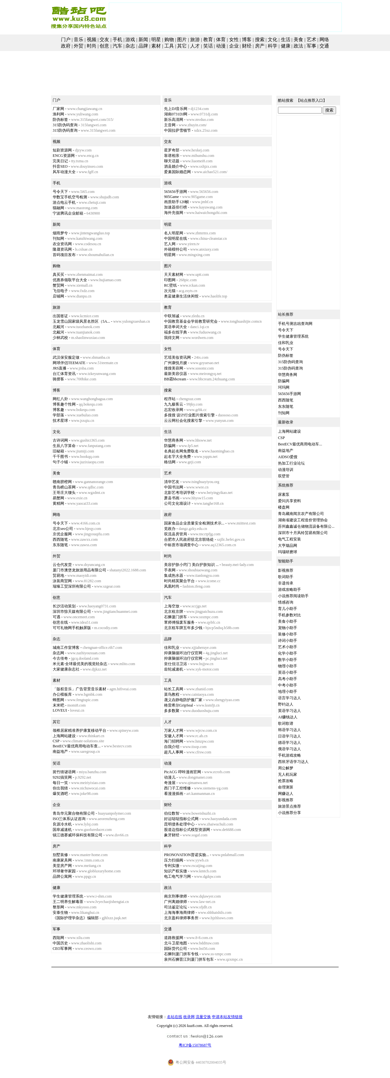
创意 (104, 45)
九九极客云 (173, 404)
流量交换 (203, 1017)
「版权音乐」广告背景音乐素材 (79, 689)
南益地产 (60, 751)
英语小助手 (287, 672)
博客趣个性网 (64, 404)
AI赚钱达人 (287, 717)
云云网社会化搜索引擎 (183, 420)
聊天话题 (171, 161)
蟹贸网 (58, 285)
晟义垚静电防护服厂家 (183, 700)
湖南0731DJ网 (175, 114)
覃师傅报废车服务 (179, 622)
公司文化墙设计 (177, 503)
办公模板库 (62, 694)
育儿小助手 (287, 608)
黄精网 (58, 503)
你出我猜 (60, 788)
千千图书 (60, 456)
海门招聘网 (173, 741)
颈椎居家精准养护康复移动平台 (79, 730)
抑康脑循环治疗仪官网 (183, 653)
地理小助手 (287, 691)
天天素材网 (173, 274)
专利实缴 (171, 865)
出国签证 (60, 316)
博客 (246, 39)
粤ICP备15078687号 (195, 1045)
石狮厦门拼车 (175, 617)
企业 (234, 45)
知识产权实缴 (175, 871)
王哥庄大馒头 (64, 492)
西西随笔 (60, 539)
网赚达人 (285, 793)
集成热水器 (173, 575)
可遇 (56, 617)
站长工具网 (173, 689)
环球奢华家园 (64, 871)
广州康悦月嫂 (175, 363)
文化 (272, 39)
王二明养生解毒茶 (68, 901)
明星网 (170, 255)
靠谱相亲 (171, 155)
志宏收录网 (173, 409)
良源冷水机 (62, 824)
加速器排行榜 (175, 207)
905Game (171, 196)
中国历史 (60, 943)
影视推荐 (285, 570)
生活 (285, 39)
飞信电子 (60, 291)
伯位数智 (171, 813)
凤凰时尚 (171, 586)
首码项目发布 (64, 255)
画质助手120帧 (176, 202)
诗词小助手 (287, 640)
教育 (208, 39)
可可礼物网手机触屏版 (72, 628)
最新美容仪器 (175, 373)
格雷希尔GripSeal (178, 705)
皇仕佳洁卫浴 (175, 664)
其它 (182, 45)
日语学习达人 (289, 736)
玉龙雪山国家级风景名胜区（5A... (81, 321)
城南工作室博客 (66, 647)
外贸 (78, 45)
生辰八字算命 (64, 446)
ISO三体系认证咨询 (69, 819)
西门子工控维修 (177, 788)
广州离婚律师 (175, 901)
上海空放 (171, 606)
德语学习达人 (289, 742)
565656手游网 (175, 191)
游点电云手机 (64, 202)
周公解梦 (285, 768)
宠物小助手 (287, 628)
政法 (298, 45)
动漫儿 (170, 777)
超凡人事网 (173, 752)
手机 (117, 39)
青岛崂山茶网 (64, 487)
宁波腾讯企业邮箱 (68, 213)
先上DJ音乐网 (175, 108)
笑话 (208, 45)
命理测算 (285, 787)
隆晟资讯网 (62, 249)
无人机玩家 (287, 774)
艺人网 (170, 244)
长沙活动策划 (64, 606)
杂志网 (58, 653)
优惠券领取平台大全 (70, 280)
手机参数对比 (289, 615)
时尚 (91, 45)
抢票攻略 (285, 781)
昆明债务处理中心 (179, 824)
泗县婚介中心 (175, 166)
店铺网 (58, 296)
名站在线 (174, 1017)
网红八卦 (60, 399)
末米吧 (58, 705)
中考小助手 (287, 685)
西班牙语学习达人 (293, 761)
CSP (56, 741)
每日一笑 (60, 783)
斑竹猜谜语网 (64, 772)
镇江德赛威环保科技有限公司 (77, 835)
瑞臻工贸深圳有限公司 (72, 586)
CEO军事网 (62, 948)
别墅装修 (60, 855)
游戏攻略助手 (289, 589)
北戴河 (58, 327)
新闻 (143, 39)
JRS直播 (59, 368)
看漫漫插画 (173, 793)
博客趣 (58, 409)
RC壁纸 (170, 285)
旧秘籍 (58, 451)
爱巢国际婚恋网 (177, 172)
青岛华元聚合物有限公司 (74, 813)
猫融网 (58, 208)
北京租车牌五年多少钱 (183, 628)
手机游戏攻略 (289, 755)
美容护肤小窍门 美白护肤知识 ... (191, 564)
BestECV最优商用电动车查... (77, 746)
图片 (182, 39)
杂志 (130, 45)
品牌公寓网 (62, 876)
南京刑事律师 (175, 896)
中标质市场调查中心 (181, 545)
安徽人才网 (173, 736)
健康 (285, 45)
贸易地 (58, 575)
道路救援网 (173, 937)
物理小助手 (287, 666)
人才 (195, 45)
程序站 (170, 399)
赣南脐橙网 (62, 482)
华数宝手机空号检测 (70, 197)
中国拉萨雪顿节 (177, 130)
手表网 (170, 570)
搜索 (260, 39)
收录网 (189, 1017)
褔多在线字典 (175, 332)
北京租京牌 (173, 611)
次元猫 (170, 291)
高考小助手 (287, 679)
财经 (246, 45)
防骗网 (170, 446)
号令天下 (60, 191)
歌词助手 (285, 577)
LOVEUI (60, 710)
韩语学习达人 (289, 730)
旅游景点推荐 (289, 806)
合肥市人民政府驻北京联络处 (189, 539)
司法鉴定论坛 (175, 907)
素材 (156, 45)
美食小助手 (287, 621)
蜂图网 (58, 700)
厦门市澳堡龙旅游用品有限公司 (79, 570)
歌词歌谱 (285, 723)
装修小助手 (287, 634)
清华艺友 (171, 482)
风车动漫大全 (64, 172)
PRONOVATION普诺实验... (186, 855)
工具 (169, 45)
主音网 (170, 125)
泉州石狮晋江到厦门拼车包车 (189, 959)
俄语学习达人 (289, 749)
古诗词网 (60, 440)
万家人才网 (173, 730)
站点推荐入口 (311, 100)
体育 (221, 39)
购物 (169, 39)
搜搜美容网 (173, 368)
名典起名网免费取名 (181, 451)
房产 (260, 45)
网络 (324, 39)
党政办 (170, 528)
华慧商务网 (173, 440)
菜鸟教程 (171, 694)
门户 (66, 39)
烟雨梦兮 (60, 233)
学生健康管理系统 (68, 896)
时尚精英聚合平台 (179, 581)
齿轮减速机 (173, 669)
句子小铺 (60, 462)
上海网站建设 (64, 736)
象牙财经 (171, 835)
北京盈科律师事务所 (181, 918)
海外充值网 (173, 212)
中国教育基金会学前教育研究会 (191, 321)
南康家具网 (62, 860)
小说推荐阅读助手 (293, 596)
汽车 (117, 45)
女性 (234, 39)
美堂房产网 (62, 865)
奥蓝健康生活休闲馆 (181, 296)
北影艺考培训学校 (179, 492)
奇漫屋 (170, 783)
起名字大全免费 (177, 456)
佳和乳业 (171, 647)
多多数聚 (171, 710)
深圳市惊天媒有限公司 (72, 611)
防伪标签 (60, 119)
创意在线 (60, 622)
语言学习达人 (289, 698)
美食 (298, 39)
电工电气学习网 (177, 876)
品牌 (143, 45)
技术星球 (60, 420)
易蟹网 (58, 498)
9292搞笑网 (62, 777)
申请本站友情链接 (227, 1017)
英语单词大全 (175, 327)
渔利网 (58, 114)
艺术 (311, 39)
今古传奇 (60, 658)
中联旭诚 (171, 316)
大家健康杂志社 (66, 669)
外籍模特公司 (175, 249)
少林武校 (60, 337)
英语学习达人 (289, 710)
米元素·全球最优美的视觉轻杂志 (80, 664)
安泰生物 (60, 912)
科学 (272, 45)
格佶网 (170, 462)
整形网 (58, 907)
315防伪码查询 (65, 125)
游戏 (130, 39)
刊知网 (58, 238)
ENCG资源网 (64, 155)
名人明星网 (173, 233)
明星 (156, 39)
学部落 (58, 415)
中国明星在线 (175, 238)
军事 (311, 45)
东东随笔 (60, 545)
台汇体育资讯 (64, 373)
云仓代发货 (62, 564)
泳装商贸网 (62, 581)
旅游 (195, 39)
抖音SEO (60, 166)
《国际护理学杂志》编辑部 (76, 918)
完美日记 (60, 161)
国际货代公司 (175, 948)
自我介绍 (171, 746)
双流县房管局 (175, 534)
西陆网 (58, 937)
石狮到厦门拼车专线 (181, 954)
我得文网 (171, 337)
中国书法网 (173, 487)
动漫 (221, 45)
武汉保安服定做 (66, 357)
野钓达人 (285, 704)
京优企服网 (62, 534)
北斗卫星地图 (175, 943)
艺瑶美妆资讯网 (177, 357)
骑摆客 (58, 379)
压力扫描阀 (173, 860)
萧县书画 (171, 498)
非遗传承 (285, 583)
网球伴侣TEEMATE (69, 363)
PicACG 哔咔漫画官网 (182, 772)
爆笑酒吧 (60, 793)
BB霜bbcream (175, 379)
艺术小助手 (287, 647)
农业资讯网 (62, 244)
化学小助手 (287, 653)
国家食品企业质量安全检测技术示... (194, 523)
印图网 (170, 280)
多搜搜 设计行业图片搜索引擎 (189, 415)
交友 (104, 39)
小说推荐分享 (289, 812)
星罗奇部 (171, 150)
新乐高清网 (173, 119)
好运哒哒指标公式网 (181, 819)
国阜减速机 (62, 829)
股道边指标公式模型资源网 (187, 829)
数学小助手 (287, 659)
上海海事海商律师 (179, 912)
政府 (66, 45)
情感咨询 (285, 602)
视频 (91, 39)
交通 (324, 45)
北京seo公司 (63, 528)
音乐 (78, 39)
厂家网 (58, 108)
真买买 (58, 274)
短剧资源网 (62, 150)
